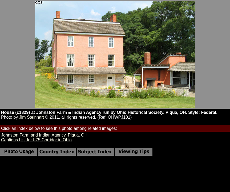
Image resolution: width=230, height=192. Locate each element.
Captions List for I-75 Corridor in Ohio (36, 140)
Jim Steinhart (31, 117)
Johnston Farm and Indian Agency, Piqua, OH (44, 135)
